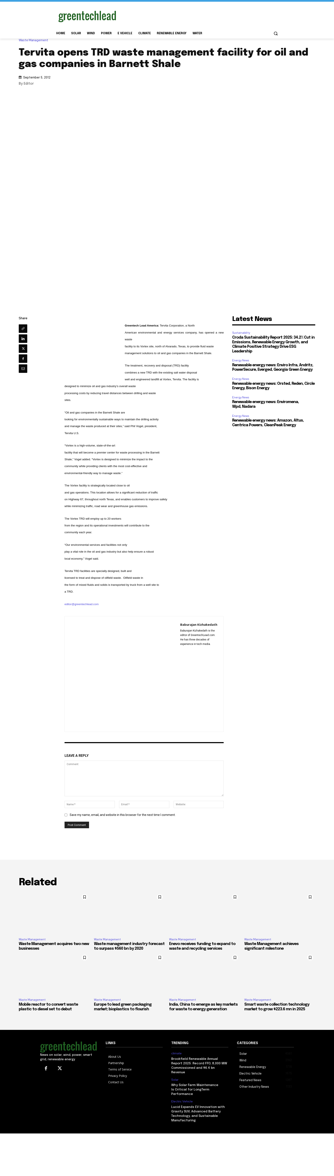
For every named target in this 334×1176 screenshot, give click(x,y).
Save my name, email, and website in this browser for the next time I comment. (123, 815)
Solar (175, 1080)
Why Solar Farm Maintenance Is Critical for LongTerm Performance (194, 1089)
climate (176, 1053)
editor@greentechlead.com (82, 604)
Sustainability (241, 333)
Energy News (240, 360)
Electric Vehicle (182, 1101)
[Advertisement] (198, 15)
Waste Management (34, 40)
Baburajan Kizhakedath (198, 624)
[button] (276, 33)
